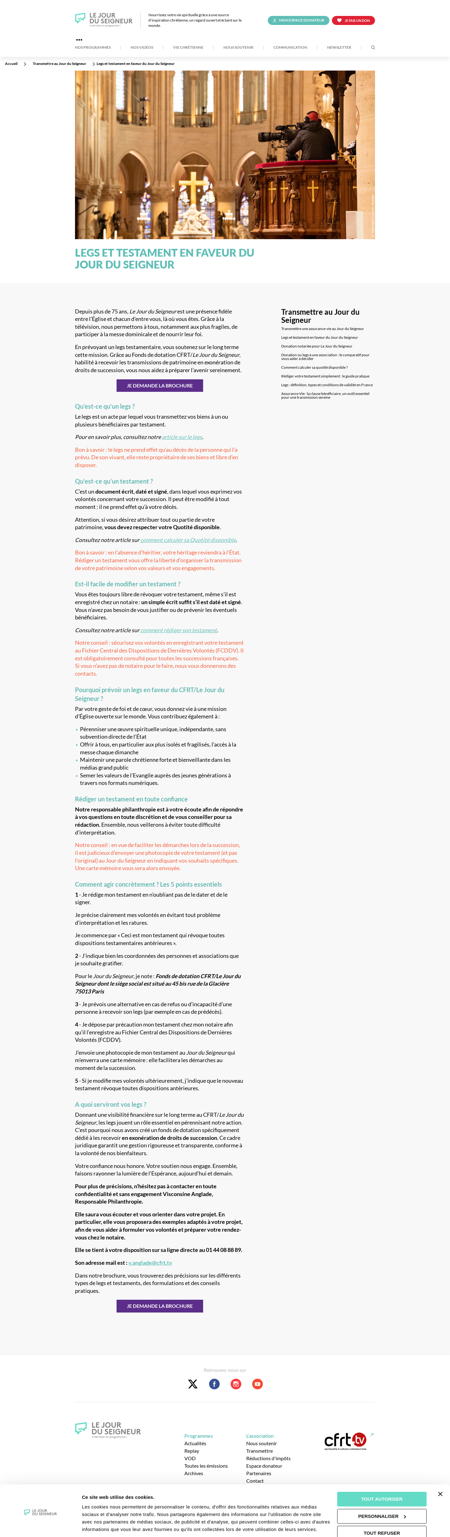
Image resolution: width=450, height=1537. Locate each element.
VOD (190, 1458)
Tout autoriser (381, 1477)
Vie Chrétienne (188, 47)
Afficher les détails (103, 1524)
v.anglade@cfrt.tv (150, 1262)
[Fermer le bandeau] (440, 1472)
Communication (290, 47)
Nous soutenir (238, 47)
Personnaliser (382, 1494)
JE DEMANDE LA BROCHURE (160, 385)
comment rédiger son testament (178, 630)
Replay (191, 1451)
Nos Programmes (93, 47)
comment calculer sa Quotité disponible (188, 540)
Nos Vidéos (142, 47)
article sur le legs (182, 437)
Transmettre (259, 1451)
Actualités (195, 1443)
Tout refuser (382, 1511)
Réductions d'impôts (268, 1458)
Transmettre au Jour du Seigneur (320, 316)
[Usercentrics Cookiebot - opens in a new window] (40, 1525)
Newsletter (339, 47)
